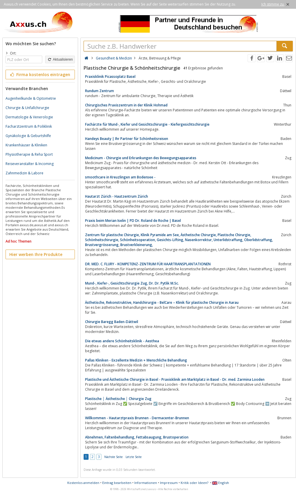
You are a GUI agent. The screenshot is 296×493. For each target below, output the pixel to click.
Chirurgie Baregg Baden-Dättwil (111, 321)
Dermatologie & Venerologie (29, 117)
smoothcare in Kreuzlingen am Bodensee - (120, 177)
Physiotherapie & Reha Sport (29, 154)
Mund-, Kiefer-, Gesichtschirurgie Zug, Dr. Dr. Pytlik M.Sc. (132, 283)
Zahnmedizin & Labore (24, 173)
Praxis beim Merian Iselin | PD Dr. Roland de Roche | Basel (133, 220)
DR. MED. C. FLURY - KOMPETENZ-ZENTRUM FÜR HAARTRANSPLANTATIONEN (148, 264)
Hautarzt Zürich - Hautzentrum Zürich (116, 196)
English (220, 482)
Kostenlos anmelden (83, 482)
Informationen (145, 482)
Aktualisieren (60, 59)
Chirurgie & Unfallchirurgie (27, 107)
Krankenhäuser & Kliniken (26, 145)
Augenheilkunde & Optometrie (31, 98)
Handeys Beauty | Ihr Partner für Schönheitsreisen (126, 138)
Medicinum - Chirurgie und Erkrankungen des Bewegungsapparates (140, 157)
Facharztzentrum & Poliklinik (29, 126)
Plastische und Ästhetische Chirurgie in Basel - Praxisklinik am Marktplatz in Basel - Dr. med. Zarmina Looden (175, 379)
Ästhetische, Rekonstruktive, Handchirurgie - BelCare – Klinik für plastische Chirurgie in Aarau (162, 302)
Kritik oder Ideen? (194, 482)
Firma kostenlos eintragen (39, 74)
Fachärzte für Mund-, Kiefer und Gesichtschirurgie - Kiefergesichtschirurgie (147, 124)
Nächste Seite (113, 457)
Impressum (169, 482)
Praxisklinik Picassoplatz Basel (110, 76)
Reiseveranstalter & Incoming (30, 163)
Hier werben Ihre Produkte (35, 254)
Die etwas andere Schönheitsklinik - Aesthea (122, 340)
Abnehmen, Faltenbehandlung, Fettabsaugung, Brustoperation (136, 437)
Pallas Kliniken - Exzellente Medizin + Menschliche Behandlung (136, 360)
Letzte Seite (134, 457)
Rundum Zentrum (99, 90)
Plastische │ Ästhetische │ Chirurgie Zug (118, 398)
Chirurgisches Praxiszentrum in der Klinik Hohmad (126, 105)
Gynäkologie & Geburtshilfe (28, 135)
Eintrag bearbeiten (116, 482)
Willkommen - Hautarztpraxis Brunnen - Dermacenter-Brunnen (137, 417)
